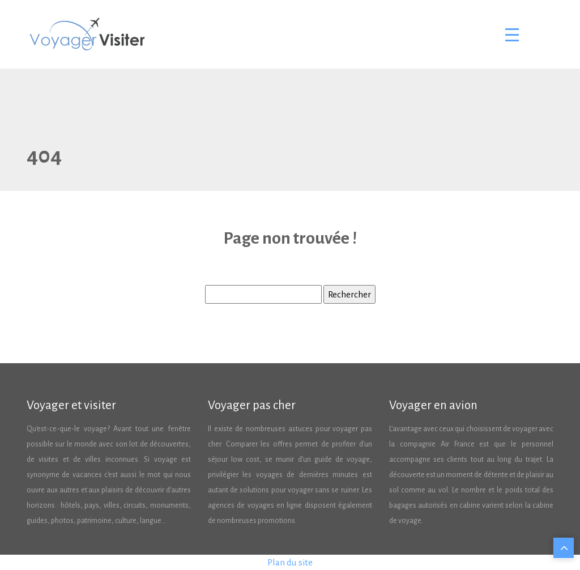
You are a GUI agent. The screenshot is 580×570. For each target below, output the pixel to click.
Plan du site (290, 562)
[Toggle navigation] (511, 34)
